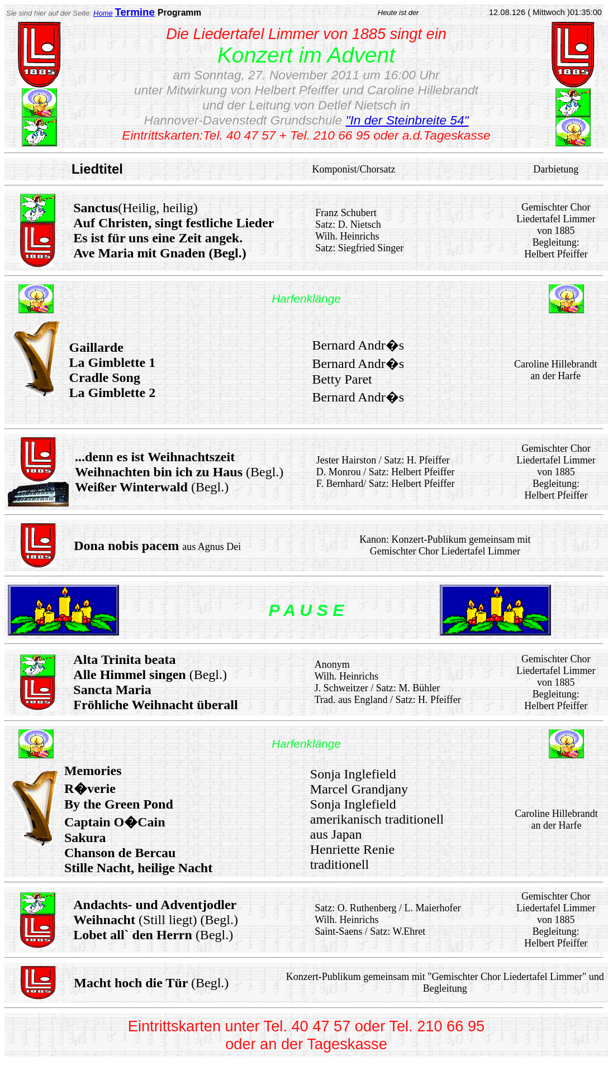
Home (103, 13)
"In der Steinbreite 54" (406, 120)
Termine (134, 12)
